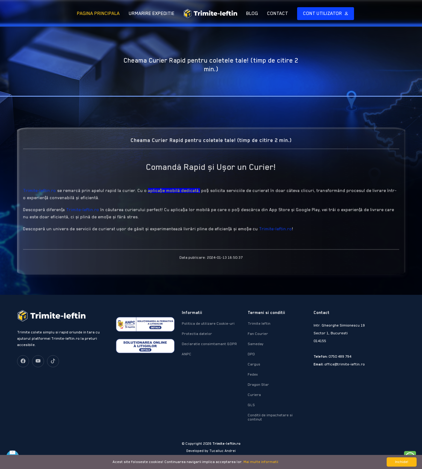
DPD (251, 354)
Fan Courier (258, 334)
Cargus (254, 364)
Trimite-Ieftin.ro (39, 200)
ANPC (186, 354)
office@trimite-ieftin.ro (344, 364)
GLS (251, 405)
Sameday (256, 344)
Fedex (253, 374)
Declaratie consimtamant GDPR (209, 344)
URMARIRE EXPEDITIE (152, 13)
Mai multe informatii (260, 462)
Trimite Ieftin (259, 323)
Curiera (254, 395)
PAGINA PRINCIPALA (98, 13)
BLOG (252, 13)
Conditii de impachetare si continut (270, 417)
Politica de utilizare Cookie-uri (208, 323)
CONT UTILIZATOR (323, 13)
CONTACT (277, 13)
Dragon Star (258, 385)
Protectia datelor (197, 334)
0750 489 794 (340, 356)
